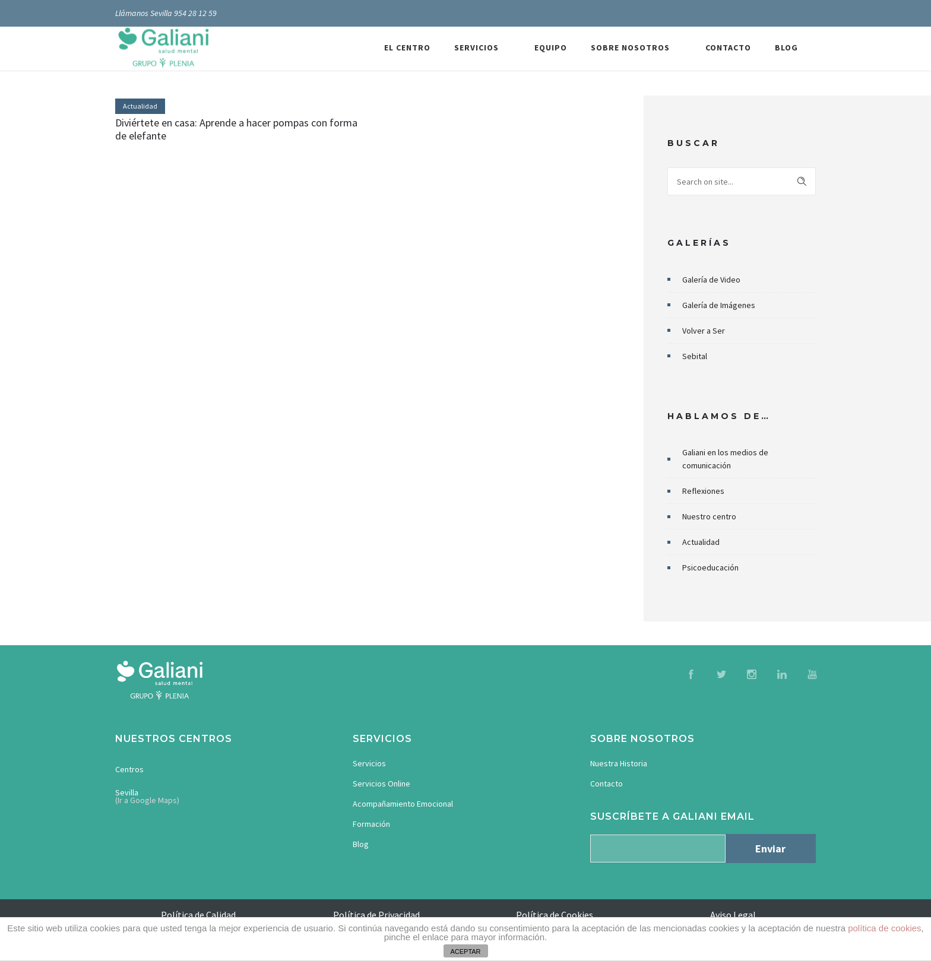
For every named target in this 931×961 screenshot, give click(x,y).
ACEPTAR (465, 951)
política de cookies (884, 928)
